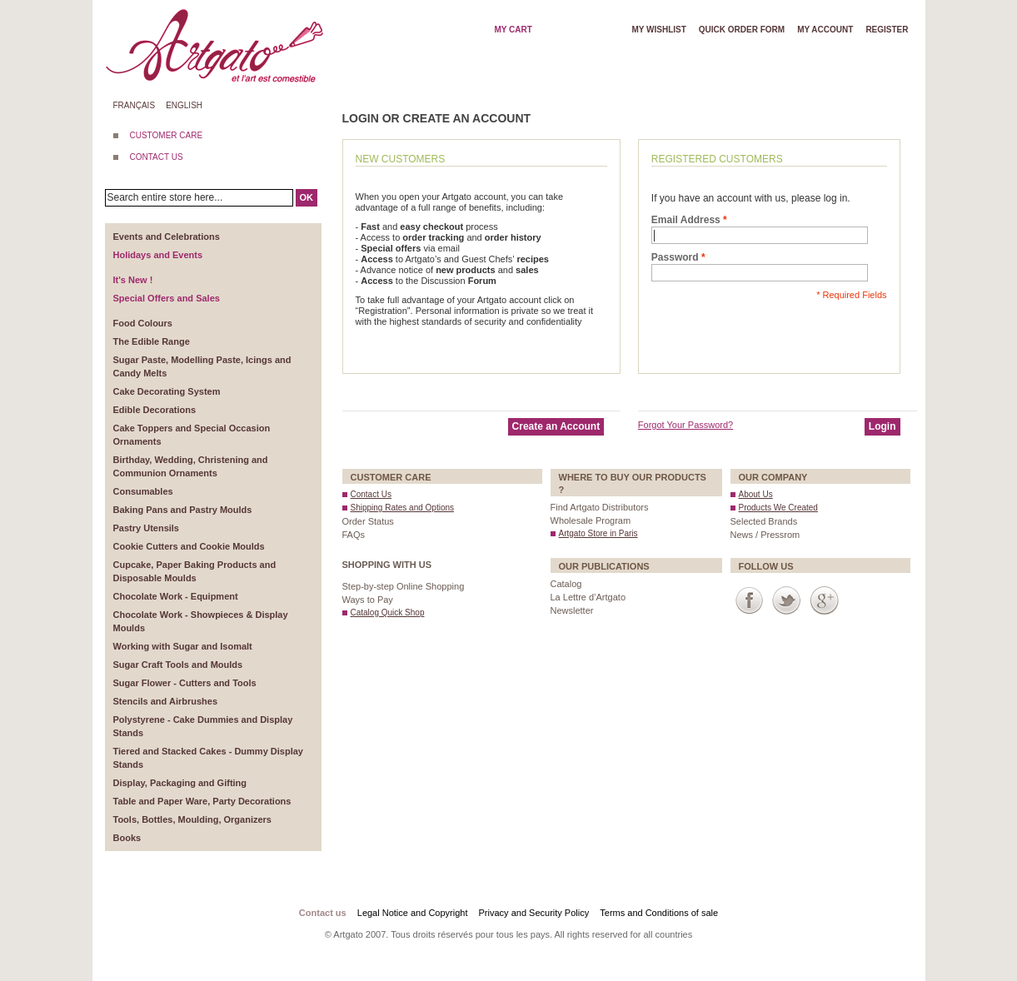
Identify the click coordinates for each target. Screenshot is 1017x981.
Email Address (685, 220)
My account (825, 29)
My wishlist (658, 29)
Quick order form (742, 29)
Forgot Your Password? (685, 425)
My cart (512, 29)
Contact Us (371, 494)
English (184, 105)
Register (886, 29)
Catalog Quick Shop (388, 612)
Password (675, 257)
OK (307, 197)
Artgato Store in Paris (598, 533)
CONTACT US (156, 157)
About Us (756, 494)
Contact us (322, 913)
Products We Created (778, 507)
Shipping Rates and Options (403, 507)
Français (134, 105)
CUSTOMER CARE (166, 135)
